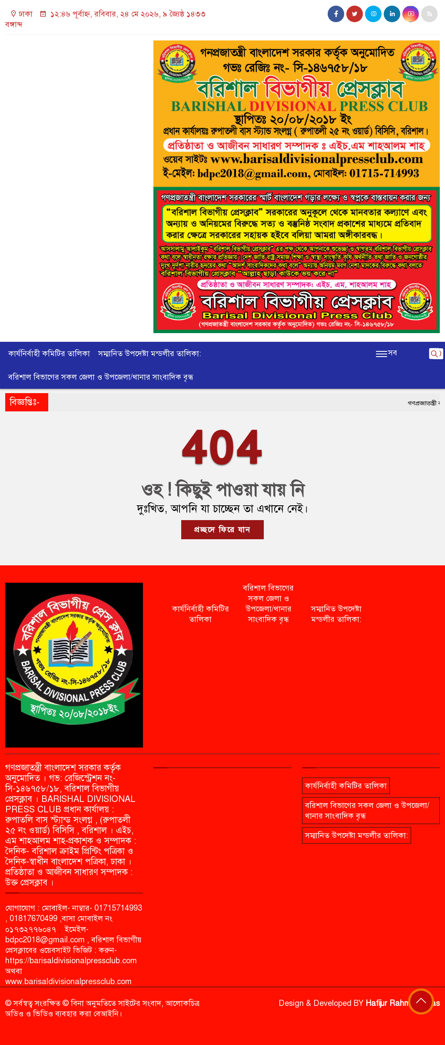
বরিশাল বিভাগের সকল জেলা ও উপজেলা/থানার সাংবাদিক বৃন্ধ (100, 377)
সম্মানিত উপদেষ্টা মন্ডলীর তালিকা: (149, 353)
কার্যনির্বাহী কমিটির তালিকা (49, 353)
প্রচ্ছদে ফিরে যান (222, 529)
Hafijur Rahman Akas (403, 1003)
